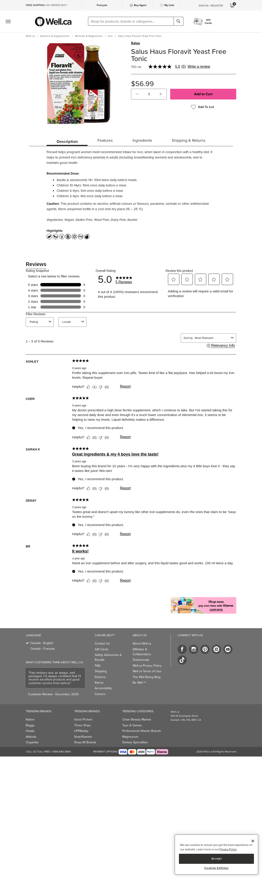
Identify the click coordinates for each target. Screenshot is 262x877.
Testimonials (141, 659)
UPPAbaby (81, 731)
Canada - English (41, 643)
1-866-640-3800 (61, 752)
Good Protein (83, 719)
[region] (216, 854)
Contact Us (102, 643)
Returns (100, 677)
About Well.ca (142, 643)
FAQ (98, 665)
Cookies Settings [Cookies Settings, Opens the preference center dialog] (216, 868)
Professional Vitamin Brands (141, 731)
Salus (135, 43)
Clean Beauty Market (136, 719)
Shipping (101, 671)
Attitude (31, 736)
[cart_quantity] (149, 94)
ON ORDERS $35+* (47, 5)
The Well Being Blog (147, 677)
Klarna (99, 682)
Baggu (30, 725)
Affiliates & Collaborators (142, 652)
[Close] (253, 841)
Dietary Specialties (135, 742)
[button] (137, 94)
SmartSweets (83, 736)
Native (30, 719)
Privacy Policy (227, 849)
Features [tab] (105, 140)
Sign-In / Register (211, 5)
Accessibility (103, 688)
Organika (32, 742)
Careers (100, 694)
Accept (216, 858)
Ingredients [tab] (142, 140)
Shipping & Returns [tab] (188, 140)
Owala (30, 731)
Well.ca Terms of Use (147, 671)
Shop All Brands (85, 742)
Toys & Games (132, 725)
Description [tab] (67, 141)
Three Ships (82, 725)
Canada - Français (42, 648)
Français (102, 5)
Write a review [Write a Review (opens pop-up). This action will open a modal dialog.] (198, 66)
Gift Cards (101, 649)
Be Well (139, 682)
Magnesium (130, 736)
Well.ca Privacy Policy (147, 665)
